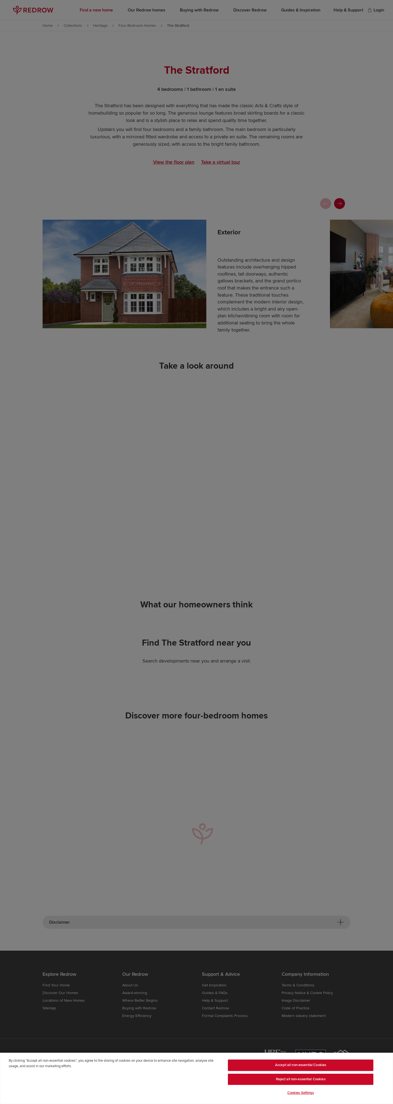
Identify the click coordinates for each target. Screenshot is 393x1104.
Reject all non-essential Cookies (301, 1079)
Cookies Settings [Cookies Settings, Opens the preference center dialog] (300, 1093)
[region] (196, 1078)
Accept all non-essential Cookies (300, 1065)
